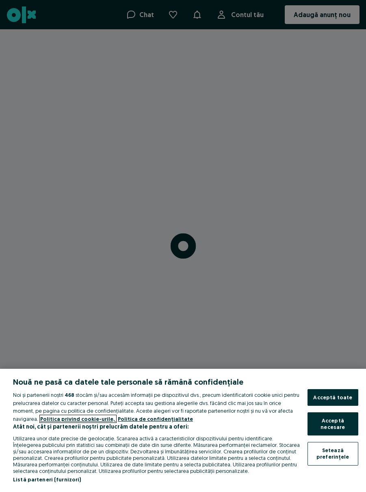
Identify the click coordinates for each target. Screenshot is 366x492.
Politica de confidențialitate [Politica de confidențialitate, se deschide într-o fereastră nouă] (155, 419)
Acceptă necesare (333, 423)
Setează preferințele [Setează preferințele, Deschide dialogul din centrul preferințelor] (332, 453)
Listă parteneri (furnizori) (47, 479)
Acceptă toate (332, 397)
